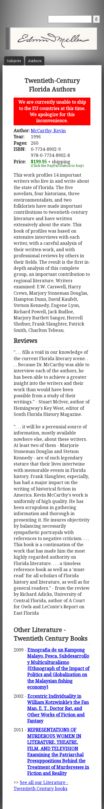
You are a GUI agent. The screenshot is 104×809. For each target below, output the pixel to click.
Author (35, 61)
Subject (14, 61)
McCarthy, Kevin (48, 131)
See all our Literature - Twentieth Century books (41, 785)
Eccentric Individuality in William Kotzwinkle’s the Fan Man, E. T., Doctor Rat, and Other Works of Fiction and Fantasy (58, 708)
